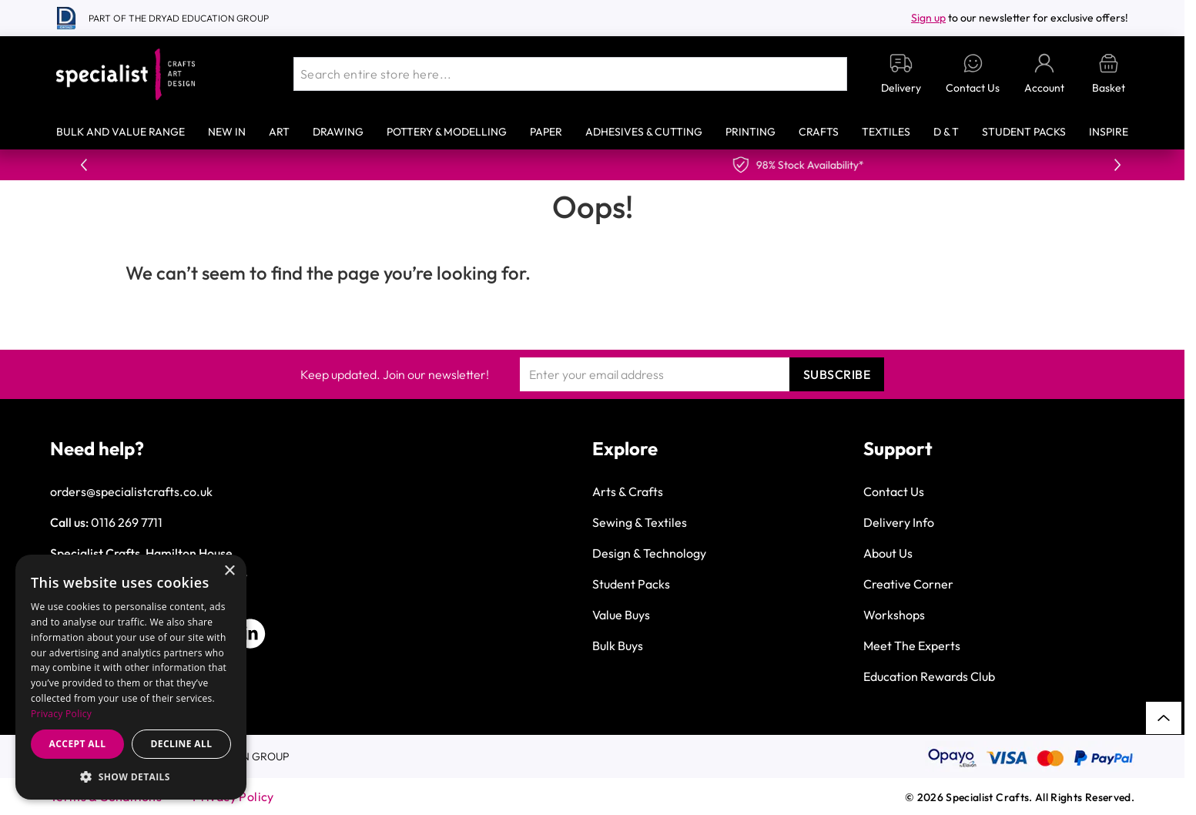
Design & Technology (649, 553)
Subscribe (837, 374)
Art (279, 132)
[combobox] (570, 74)
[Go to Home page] (125, 74)
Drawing (338, 132)
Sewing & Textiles (639, 522)
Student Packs (1024, 132)
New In (227, 132)
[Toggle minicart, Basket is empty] (1108, 74)
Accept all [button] (77, 743)
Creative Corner (908, 584)
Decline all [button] (182, 743)
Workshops (894, 614)
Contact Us (893, 491)
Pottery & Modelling (447, 132)
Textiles (886, 132)
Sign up (928, 18)
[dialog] (130, 677)
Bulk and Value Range (120, 132)
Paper (546, 132)
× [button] (229, 571)
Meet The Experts (911, 645)
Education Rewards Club (929, 676)
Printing (750, 132)
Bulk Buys (617, 645)
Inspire (1108, 132)
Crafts (819, 132)
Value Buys (621, 614)
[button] (131, 776)
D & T (946, 132)
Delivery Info (898, 522)
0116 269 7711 (126, 522)
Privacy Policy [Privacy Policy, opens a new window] (61, 713)
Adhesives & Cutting (643, 132)
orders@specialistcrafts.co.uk (131, 491)
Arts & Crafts (627, 491)
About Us (888, 553)
